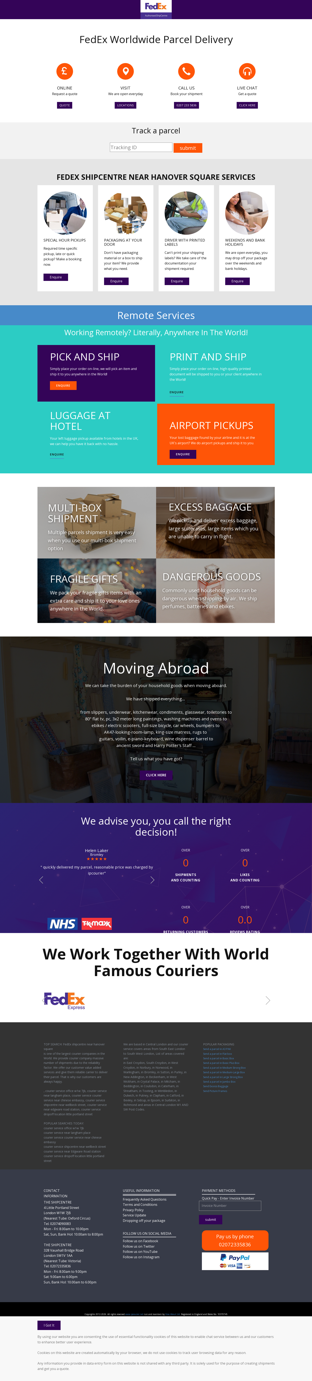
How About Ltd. (172, 1314)
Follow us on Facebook (140, 1241)
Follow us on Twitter (139, 1246)
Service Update (134, 1215)
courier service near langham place (67, 1133)
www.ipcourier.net (134, 1314)
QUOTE (65, 105)
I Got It (49, 1325)
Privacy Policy (133, 1210)
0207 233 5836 (186, 105)
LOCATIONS (125, 105)
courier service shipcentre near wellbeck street (75, 1147)
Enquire (56, 277)
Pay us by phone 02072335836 (235, 1240)
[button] (41, 880)
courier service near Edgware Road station (72, 1151)
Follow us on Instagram (141, 1257)
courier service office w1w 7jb (64, 1128)
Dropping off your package (144, 1220)
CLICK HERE (247, 105)
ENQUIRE (63, 385)
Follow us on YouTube (140, 1251)
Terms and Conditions (140, 1204)
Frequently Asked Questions (145, 1199)
